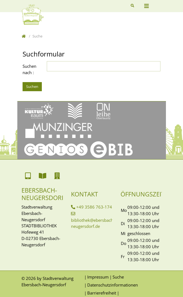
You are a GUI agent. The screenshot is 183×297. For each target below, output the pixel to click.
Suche (118, 277)
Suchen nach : (29, 69)
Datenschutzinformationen (112, 285)
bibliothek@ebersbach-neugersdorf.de (92, 223)
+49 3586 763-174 (94, 207)
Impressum (98, 277)
